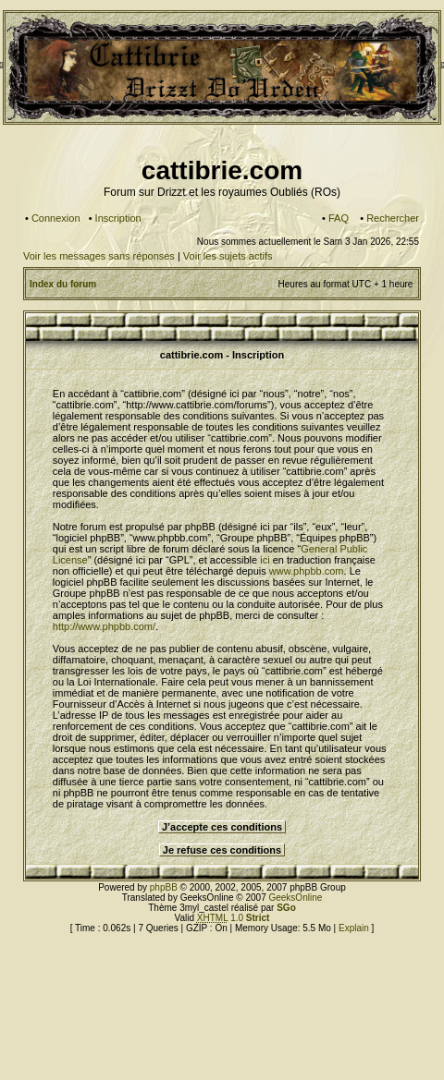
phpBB (164, 887)
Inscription (118, 218)
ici (264, 559)
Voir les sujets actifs (228, 255)
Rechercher (392, 218)
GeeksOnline (295, 897)
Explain (354, 928)
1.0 (233, 918)
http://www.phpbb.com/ (104, 626)
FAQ (338, 218)
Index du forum (63, 284)
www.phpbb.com (306, 570)
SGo (286, 908)
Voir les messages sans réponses (99, 255)
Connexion (55, 218)
